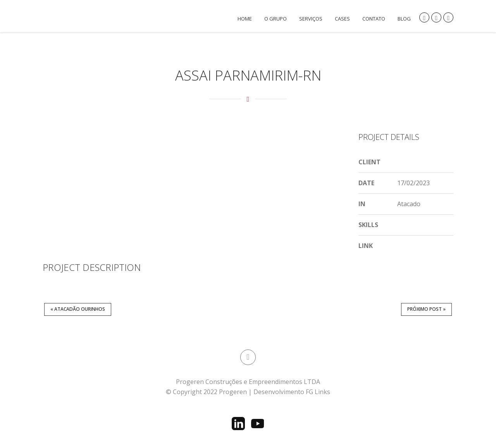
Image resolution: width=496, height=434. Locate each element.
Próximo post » (426, 309)
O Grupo (275, 18)
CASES (342, 18)
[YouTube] (257, 423)
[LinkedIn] (238, 423)
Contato (373, 18)
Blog (404, 18)
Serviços (310, 18)
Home (245, 18)
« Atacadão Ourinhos (77, 309)
